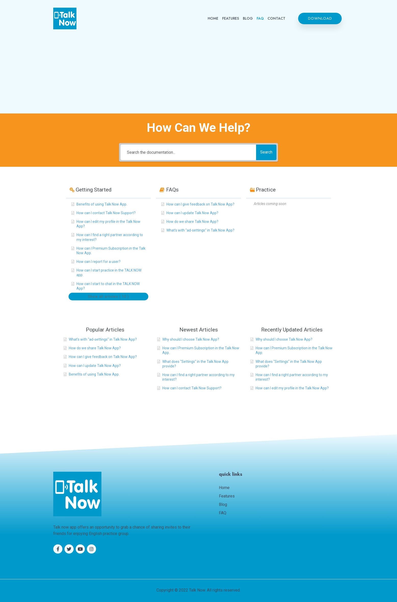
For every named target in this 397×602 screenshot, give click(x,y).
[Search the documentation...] (186, 152)
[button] (320, 18)
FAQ (260, 18)
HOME (213, 18)
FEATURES (230, 18)
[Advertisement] (198, 67)
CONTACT (276, 18)
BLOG (248, 18)
